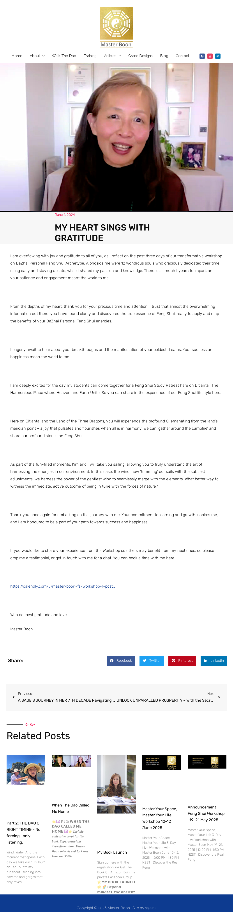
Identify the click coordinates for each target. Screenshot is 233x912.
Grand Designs (140, 46)
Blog (164, 46)
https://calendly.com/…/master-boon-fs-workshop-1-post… (62, 577)
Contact (182, 46)
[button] (121, 651)
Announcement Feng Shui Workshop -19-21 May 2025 (206, 804)
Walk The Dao (64, 46)
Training (90, 46)
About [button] (35, 46)
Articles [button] (110, 46)
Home (17, 46)
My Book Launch (112, 843)
